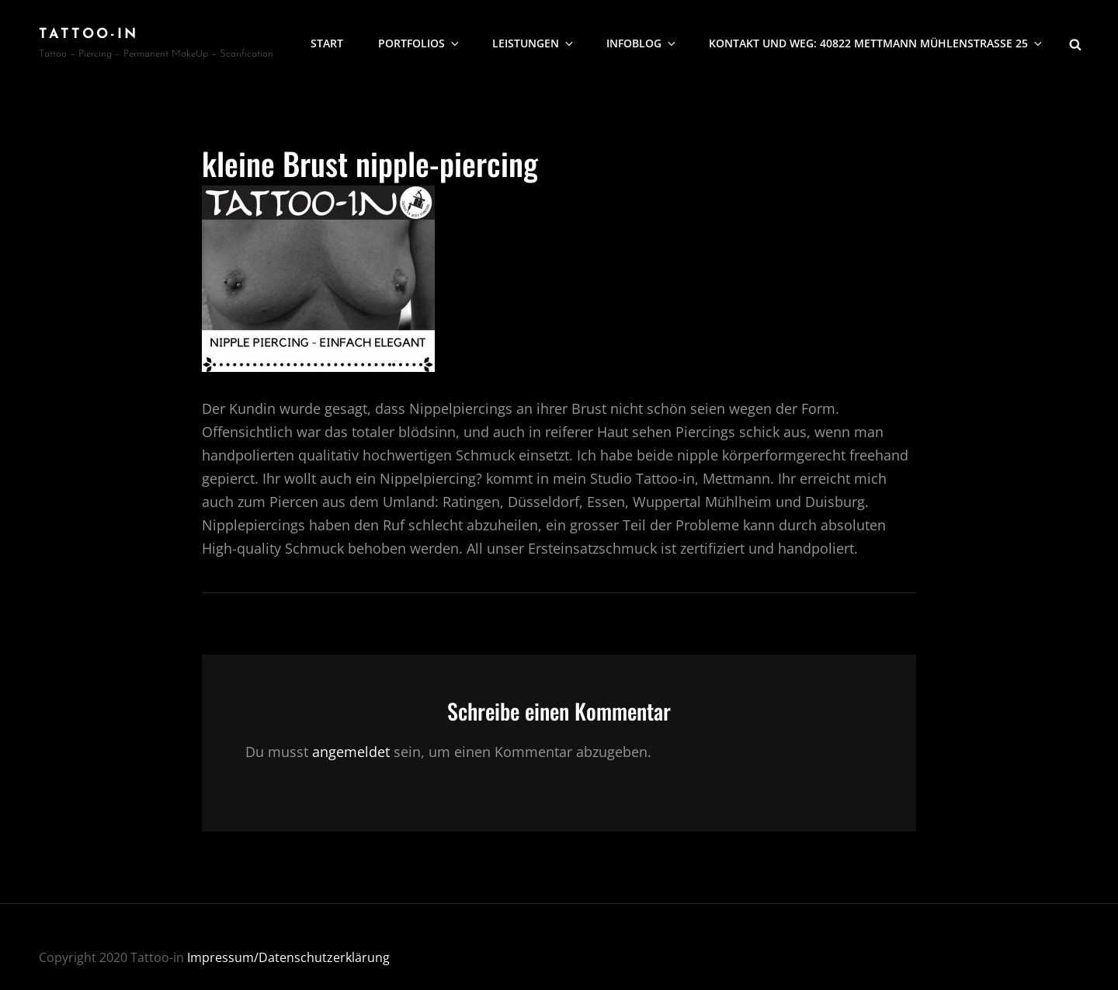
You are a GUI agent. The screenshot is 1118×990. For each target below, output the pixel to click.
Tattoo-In (88, 34)
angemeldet (351, 751)
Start (327, 43)
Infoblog (642, 43)
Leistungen (533, 43)
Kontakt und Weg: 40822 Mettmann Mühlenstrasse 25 (876, 43)
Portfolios (419, 43)
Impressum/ (223, 957)
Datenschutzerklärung (324, 957)
